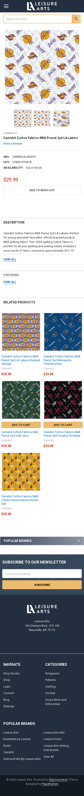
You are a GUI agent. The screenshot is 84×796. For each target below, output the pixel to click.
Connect (8, 693)
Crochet (50, 693)
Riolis (7, 745)
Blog (6, 699)
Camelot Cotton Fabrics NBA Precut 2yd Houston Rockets (61, 433)
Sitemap (8, 706)
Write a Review (12, 143)
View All (48, 756)
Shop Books (11, 673)
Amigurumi (52, 673)
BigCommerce (58, 779)
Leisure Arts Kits (54, 732)
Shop (6, 680)
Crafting (50, 686)
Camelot (8, 752)
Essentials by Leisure (16, 739)
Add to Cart (21, 425)
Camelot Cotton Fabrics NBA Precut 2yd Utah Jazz (19, 433)
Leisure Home (52, 739)
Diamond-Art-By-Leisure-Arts (22, 759)
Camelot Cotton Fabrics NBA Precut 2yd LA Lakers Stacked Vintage (20, 360)
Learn (7, 686)
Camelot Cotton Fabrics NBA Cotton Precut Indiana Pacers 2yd (19, 500)
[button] (42, 190)
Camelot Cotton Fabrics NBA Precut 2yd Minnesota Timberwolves (61, 360)
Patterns (50, 680)
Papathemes (50, 784)
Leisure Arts (11, 732)
